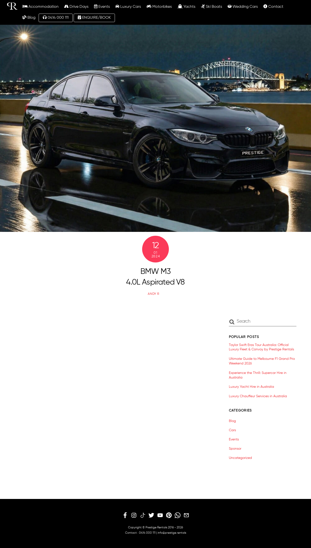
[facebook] (125, 515)
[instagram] (134, 515)
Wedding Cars (243, 6)
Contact (273, 6)
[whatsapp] (178, 515)
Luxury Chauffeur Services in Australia (258, 396)
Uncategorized (240, 458)
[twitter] (151, 515)
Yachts (186, 6)
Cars (232, 430)
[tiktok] (143, 515)
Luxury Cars (128, 6)
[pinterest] (169, 515)
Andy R (153, 293)
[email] (186, 515)
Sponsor (235, 448)
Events (102, 6)
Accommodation (41, 6)
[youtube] (160, 515)
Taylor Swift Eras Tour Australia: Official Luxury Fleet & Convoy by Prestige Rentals (261, 347)
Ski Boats (211, 6)
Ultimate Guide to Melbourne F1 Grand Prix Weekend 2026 (262, 361)
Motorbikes (159, 6)
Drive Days (76, 6)
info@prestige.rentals (172, 532)
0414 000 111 (56, 17)
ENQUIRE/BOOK (94, 17)
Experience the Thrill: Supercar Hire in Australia (257, 375)
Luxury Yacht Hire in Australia (251, 386)
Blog (29, 17)
